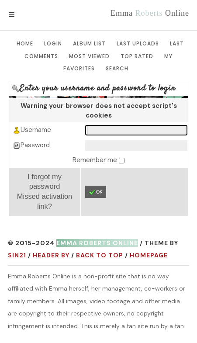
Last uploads (138, 43)
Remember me (96, 160)
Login (53, 43)
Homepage (149, 255)
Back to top (99, 255)
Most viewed (89, 56)
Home (25, 43)
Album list (89, 43)
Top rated (137, 56)
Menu (26, 14)
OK (96, 192)
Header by (51, 255)
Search (117, 68)
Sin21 (17, 255)
